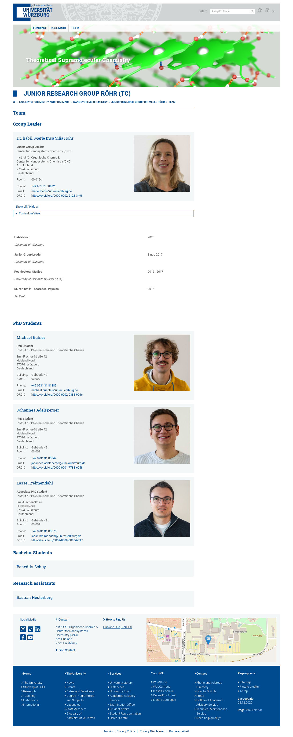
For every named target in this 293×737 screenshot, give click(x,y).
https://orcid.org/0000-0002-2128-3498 (57, 195)
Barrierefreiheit (179, 731)
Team (75, 28)
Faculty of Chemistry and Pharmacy (44, 102)
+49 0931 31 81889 (43, 385)
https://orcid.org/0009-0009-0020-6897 (57, 540)
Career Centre (118, 718)
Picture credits (248, 687)
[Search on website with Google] (232, 11)
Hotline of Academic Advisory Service (208, 702)
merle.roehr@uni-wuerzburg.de (51, 191)
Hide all (34, 206)
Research (58, 28)
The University (31, 683)
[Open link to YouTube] (30, 637)
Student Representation (124, 714)
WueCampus (160, 687)
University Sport (119, 692)
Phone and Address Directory (208, 685)
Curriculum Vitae (29, 213)
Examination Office (121, 705)
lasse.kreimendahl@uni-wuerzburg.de (56, 536)
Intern (203, 11)
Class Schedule (162, 691)
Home (26, 674)
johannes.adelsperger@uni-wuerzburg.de (58, 463)
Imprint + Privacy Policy (119, 731)
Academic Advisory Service (121, 698)
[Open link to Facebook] (23, 637)
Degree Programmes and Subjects (79, 698)
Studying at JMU (33, 687)
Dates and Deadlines (79, 692)
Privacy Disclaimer (152, 731)
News (69, 683)
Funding (39, 28)
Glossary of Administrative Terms (80, 716)
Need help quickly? (207, 718)
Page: (241, 710)
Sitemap (244, 682)
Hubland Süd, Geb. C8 (117, 627)
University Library (120, 683)
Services (114, 674)
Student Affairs (118, 709)
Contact (63, 619)
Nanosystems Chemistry (90, 102)
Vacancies (73, 705)
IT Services (116, 687)
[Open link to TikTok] (30, 629)
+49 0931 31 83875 (43, 531)
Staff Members (75, 709)
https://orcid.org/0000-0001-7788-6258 (57, 467)
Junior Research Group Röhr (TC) (77, 93)
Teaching (28, 696)
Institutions (29, 700)
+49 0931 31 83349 (43, 458)
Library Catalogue (163, 700)
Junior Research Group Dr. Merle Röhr (138, 102)
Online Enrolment (163, 696)
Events (70, 687)
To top (243, 691)
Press (199, 696)
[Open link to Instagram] (23, 629)
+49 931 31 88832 (43, 186)
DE (273, 11)
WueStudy (159, 682)
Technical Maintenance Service (210, 711)
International (30, 705)
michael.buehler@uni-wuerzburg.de (54, 390)
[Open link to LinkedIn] (38, 629)
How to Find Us (115, 619)
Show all (21, 206)
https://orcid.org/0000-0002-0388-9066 (57, 394)
